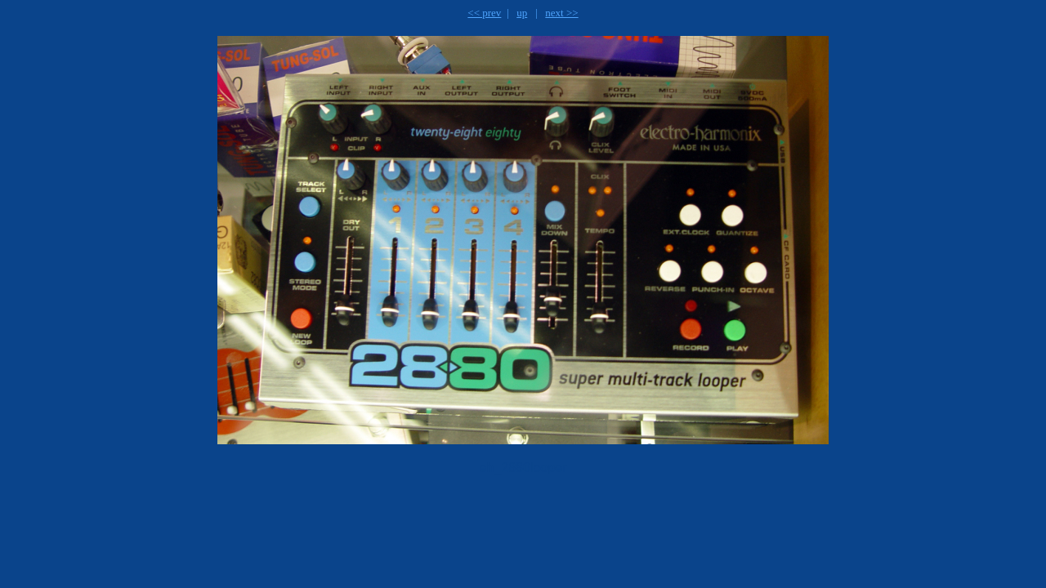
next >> (561, 13)
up (521, 13)
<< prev (484, 13)
